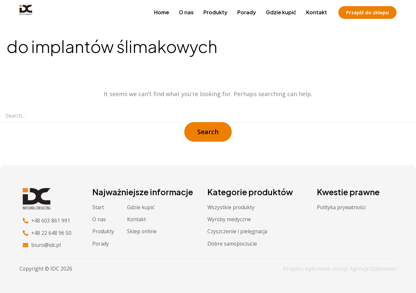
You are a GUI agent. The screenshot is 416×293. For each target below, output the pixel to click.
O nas (186, 12)
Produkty (215, 12)
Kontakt (316, 12)
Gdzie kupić (281, 12)
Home (161, 12)
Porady (246, 12)
